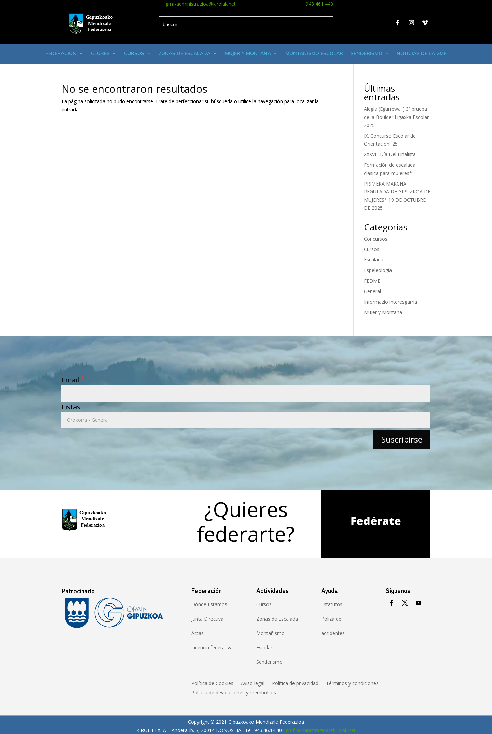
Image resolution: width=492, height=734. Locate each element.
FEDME (372, 280)
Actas (197, 633)
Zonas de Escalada (184, 53)
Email (73, 379)
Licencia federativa (212, 647)
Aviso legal (252, 684)
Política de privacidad (295, 684)
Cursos (134, 53)
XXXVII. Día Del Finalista (390, 154)
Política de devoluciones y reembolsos (233, 693)
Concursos (375, 238)
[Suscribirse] (401, 439)
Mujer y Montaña (383, 312)
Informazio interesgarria (390, 302)
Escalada (373, 259)
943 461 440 (319, 4)
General (372, 291)
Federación (61, 53)
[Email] (246, 393)
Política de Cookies (212, 684)
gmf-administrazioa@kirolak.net (201, 4)
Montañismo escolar (314, 53)
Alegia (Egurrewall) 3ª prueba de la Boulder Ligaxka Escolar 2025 (396, 117)
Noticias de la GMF (422, 53)
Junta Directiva (207, 618)
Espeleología (378, 270)
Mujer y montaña (248, 53)
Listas (71, 406)
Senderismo (366, 53)
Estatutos (331, 604)
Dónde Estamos (209, 604)
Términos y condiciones (352, 684)
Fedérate (376, 520)
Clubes (100, 53)
